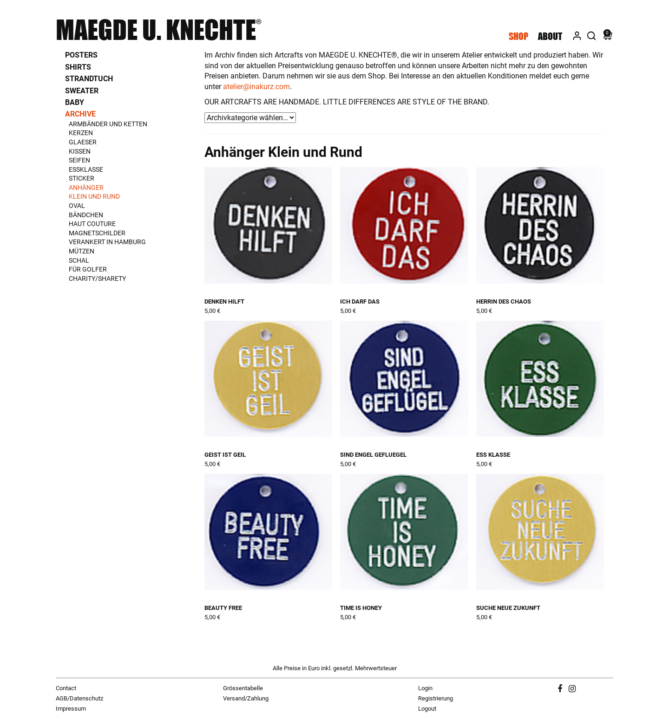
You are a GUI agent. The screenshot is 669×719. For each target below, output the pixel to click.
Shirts (78, 67)
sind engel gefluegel (373, 454)
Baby (74, 102)
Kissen (80, 151)
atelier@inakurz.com (256, 86)
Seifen (79, 160)
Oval (77, 205)
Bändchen (86, 215)
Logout (427, 708)
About (550, 36)
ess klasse (493, 454)
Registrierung (435, 698)
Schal (79, 260)
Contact (66, 688)
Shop (518, 36)
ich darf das (360, 301)
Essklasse (86, 169)
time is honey (361, 607)
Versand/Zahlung (246, 698)
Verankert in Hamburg (107, 242)
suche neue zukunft (508, 607)
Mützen (81, 251)
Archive (80, 114)
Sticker (81, 178)
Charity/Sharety (97, 278)
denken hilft (224, 301)
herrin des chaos (503, 301)
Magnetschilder (97, 233)
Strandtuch (89, 78)
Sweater (81, 90)
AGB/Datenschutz (79, 698)
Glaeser (83, 142)
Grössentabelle (243, 688)
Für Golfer (88, 269)
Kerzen (81, 132)
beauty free (223, 607)
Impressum (71, 708)
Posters (81, 55)
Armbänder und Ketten (108, 124)
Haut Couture (92, 223)
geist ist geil (225, 454)
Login (425, 688)
